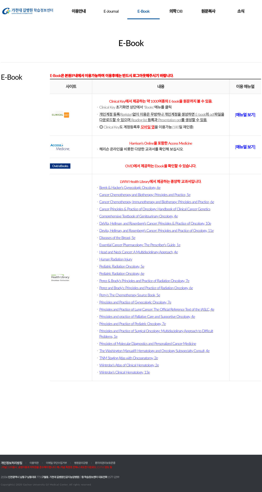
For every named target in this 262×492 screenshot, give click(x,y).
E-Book (143, 11)
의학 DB (175, 11)
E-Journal (111, 11)
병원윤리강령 (81, 463)
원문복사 (208, 11)
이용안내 (79, 11)
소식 (240, 11)
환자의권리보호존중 (105, 463)
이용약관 (33, 463)
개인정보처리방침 (11, 463)
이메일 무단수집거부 (56, 463)
